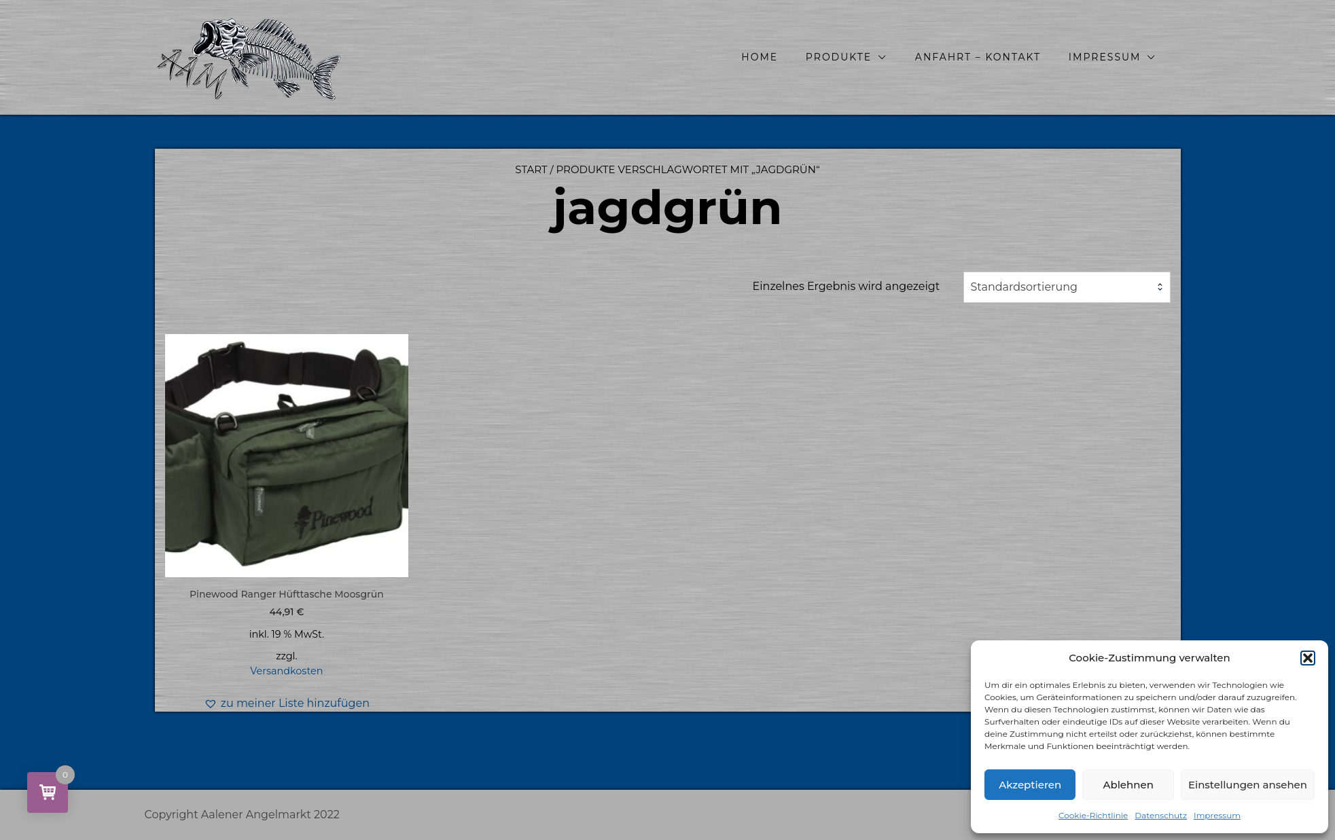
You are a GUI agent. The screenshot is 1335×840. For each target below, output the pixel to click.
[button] (1308, 658)
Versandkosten (286, 671)
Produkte (839, 57)
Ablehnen (1128, 784)
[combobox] (1067, 287)
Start (531, 169)
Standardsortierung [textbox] (1024, 286)
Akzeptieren (1030, 784)
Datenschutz (1161, 815)
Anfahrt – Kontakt (978, 57)
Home (759, 57)
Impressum (1217, 815)
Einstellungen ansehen (1247, 784)
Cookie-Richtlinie (1093, 815)
